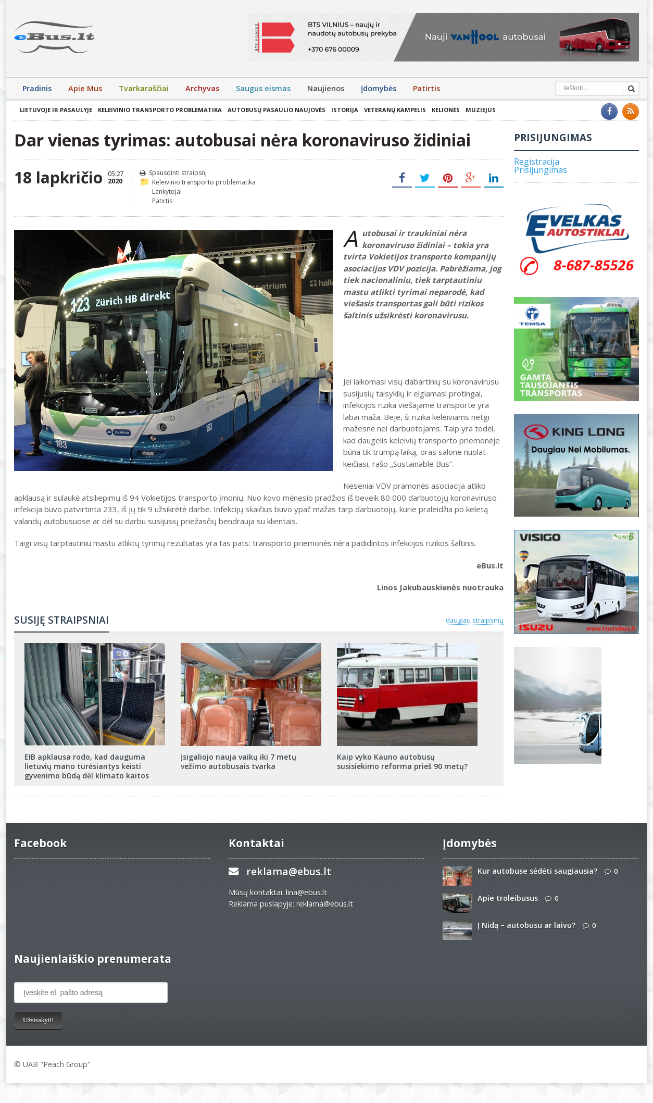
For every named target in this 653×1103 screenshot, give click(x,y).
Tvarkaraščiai (144, 88)
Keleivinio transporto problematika (160, 110)
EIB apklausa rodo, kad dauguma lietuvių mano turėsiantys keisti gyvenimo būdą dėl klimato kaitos (86, 766)
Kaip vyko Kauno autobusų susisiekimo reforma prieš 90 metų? (402, 761)
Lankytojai (167, 191)
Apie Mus (85, 88)
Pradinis (37, 88)
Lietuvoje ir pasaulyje (56, 110)
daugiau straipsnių (475, 620)
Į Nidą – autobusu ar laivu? (526, 925)
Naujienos (325, 88)
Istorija (344, 110)
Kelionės (446, 110)
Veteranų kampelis (395, 110)
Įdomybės (378, 88)
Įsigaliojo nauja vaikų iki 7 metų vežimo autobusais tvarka (238, 761)
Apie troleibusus (508, 898)
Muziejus (481, 110)
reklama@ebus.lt (288, 871)
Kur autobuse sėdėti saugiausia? (537, 871)
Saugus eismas (263, 88)
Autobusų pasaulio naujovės (276, 110)
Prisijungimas (540, 170)
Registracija (536, 161)
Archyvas (202, 88)
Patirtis (426, 88)
